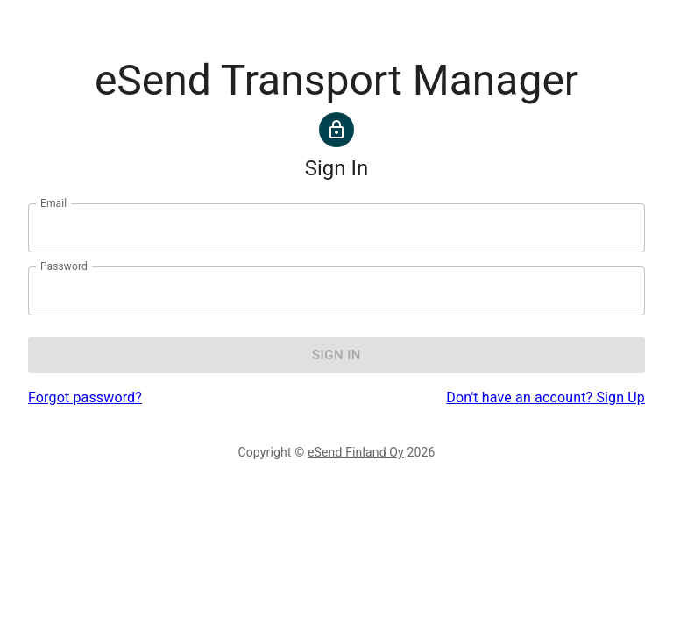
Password (64, 266)
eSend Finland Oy (356, 452)
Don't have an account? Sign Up (545, 397)
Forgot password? (85, 397)
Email (53, 203)
